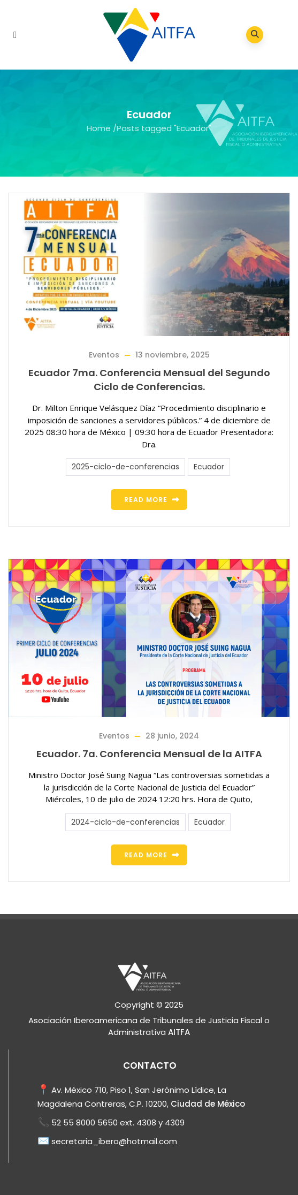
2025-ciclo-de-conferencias (125, 466)
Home (99, 128)
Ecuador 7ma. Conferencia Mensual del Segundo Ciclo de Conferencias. (149, 379)
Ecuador (209, 466)
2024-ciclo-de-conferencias (125, 822)
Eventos (104, 354)
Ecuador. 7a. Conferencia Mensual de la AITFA (149, 753)
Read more (145, 499)
